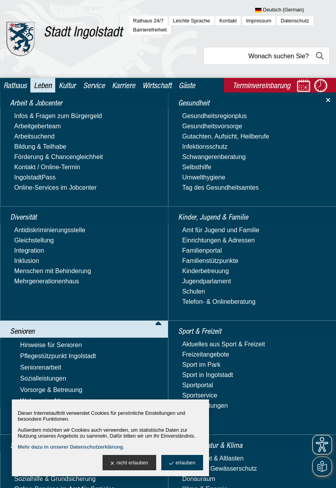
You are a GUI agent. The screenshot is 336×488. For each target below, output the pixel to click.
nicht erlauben (129, 463)
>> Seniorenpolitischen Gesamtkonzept (143, 164)
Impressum (258, 21)
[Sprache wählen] (292, 10)
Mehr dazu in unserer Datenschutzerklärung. (71, 447)
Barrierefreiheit (150, 30)
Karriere (123, 85)
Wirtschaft (157, 85)
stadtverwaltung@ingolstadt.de (230, 475)
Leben (43, 85)
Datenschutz (295, 21)
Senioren (56, 111)
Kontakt (228, 21)
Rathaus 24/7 (148, 21)
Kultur (67, 85)
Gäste (187, 85)
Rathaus (15, 85)
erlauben (182, 463)
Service (94, 85)
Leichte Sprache (191, 21)
